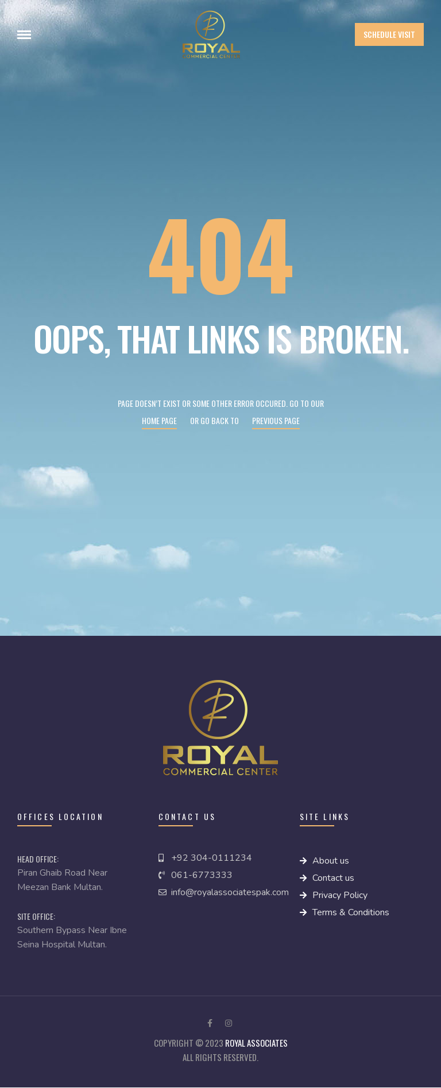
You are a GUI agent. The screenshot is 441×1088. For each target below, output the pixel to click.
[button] (389, 34)
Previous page (276, 420)
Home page (159, 420)
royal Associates (256, 1042)
